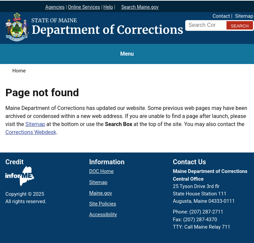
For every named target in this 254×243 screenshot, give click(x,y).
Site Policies (102, 204)
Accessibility (103, 214)
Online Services (84, 7)
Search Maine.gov (139, 7)
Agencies (55, 7)
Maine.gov (100, 193)
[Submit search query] (239, 25)
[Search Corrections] (205, 25)
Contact (221, 16)
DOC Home (101, 171)
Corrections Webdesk (30, 132)
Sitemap (244, 16)
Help (108, 7)
